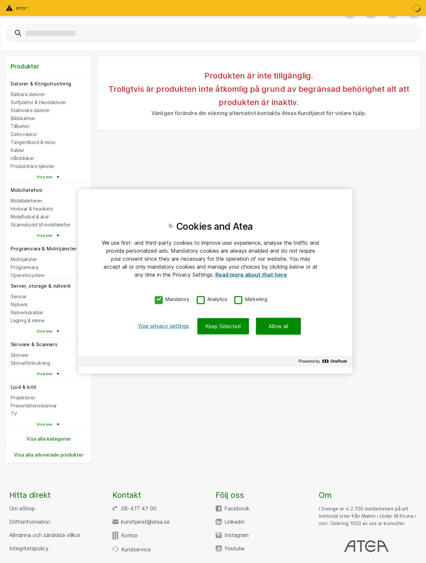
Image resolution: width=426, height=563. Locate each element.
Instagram (236, 535)
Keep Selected (223, 326)
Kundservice (136, 549)
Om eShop (22, 508)
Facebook (237, 508)
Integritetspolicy (29, 548)
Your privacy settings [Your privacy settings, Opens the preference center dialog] (163, 326)
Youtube (234, 548)
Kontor (129, 535)
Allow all (278, 326)
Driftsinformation (29, 521)
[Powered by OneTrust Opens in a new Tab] (324, 363)
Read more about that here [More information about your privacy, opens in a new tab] (251, 274)
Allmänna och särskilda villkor (45, 535)
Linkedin (234, 521)
